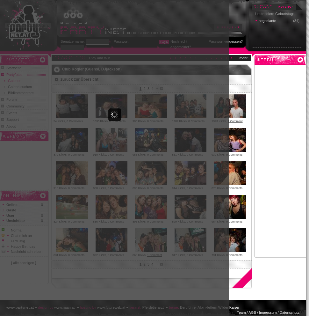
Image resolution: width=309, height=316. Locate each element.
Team (241, 312)
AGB (252, 312)
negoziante (267, 21)
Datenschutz (289, 312)
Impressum (268, 312)
